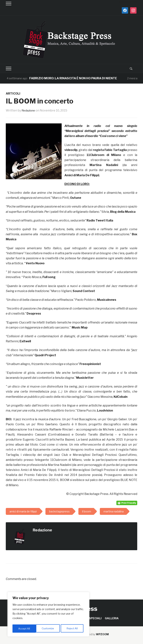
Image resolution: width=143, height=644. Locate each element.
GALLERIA (112, 618)
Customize (24, 628)
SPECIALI (95, 618)
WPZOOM (102, 634)
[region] (48, 615)
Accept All (73, 628)
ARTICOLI (13, 93)
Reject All (49, 628)
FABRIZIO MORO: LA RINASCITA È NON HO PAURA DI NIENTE (73, 78)
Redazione (29, 110)
